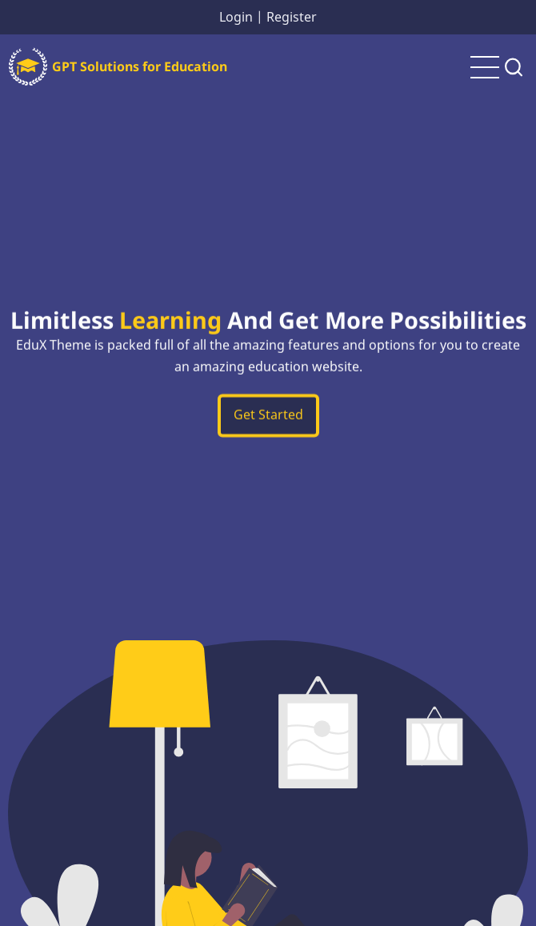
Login (236, 17)
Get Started (268, 418)
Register (291, 17)
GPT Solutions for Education (139, 66)
